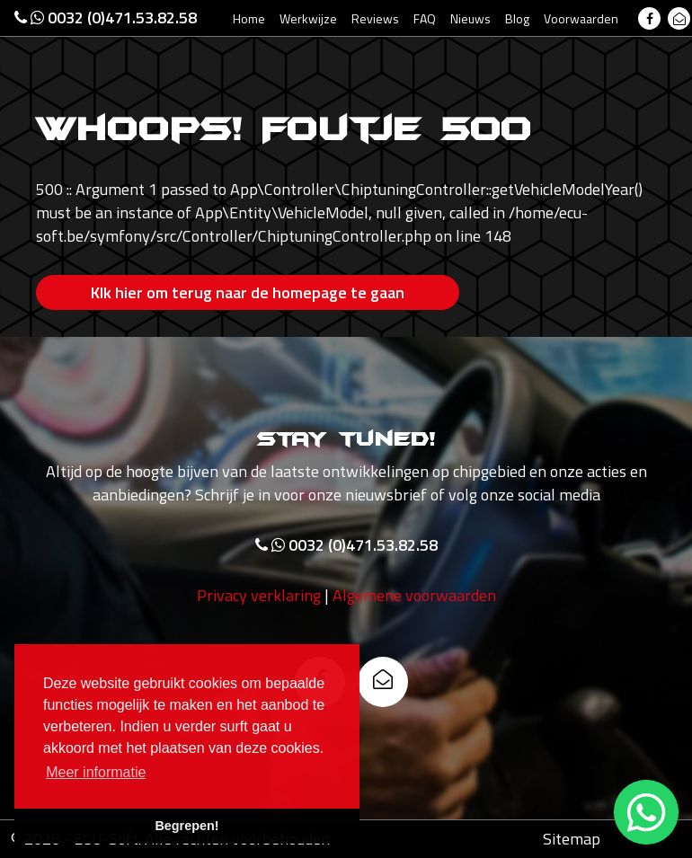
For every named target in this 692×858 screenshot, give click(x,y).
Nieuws (470, 18)
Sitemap (571, 839)
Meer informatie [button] (96, 772)
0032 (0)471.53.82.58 (105, 17)
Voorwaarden (581, 18)
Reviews (375, 18)
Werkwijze (308, 18)
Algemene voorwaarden (414, 595)
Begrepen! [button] (186, 825)
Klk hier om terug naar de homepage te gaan (247, 292)
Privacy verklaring (259, 595)
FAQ (424, 18)
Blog (517, 18)
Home (249, 18)
